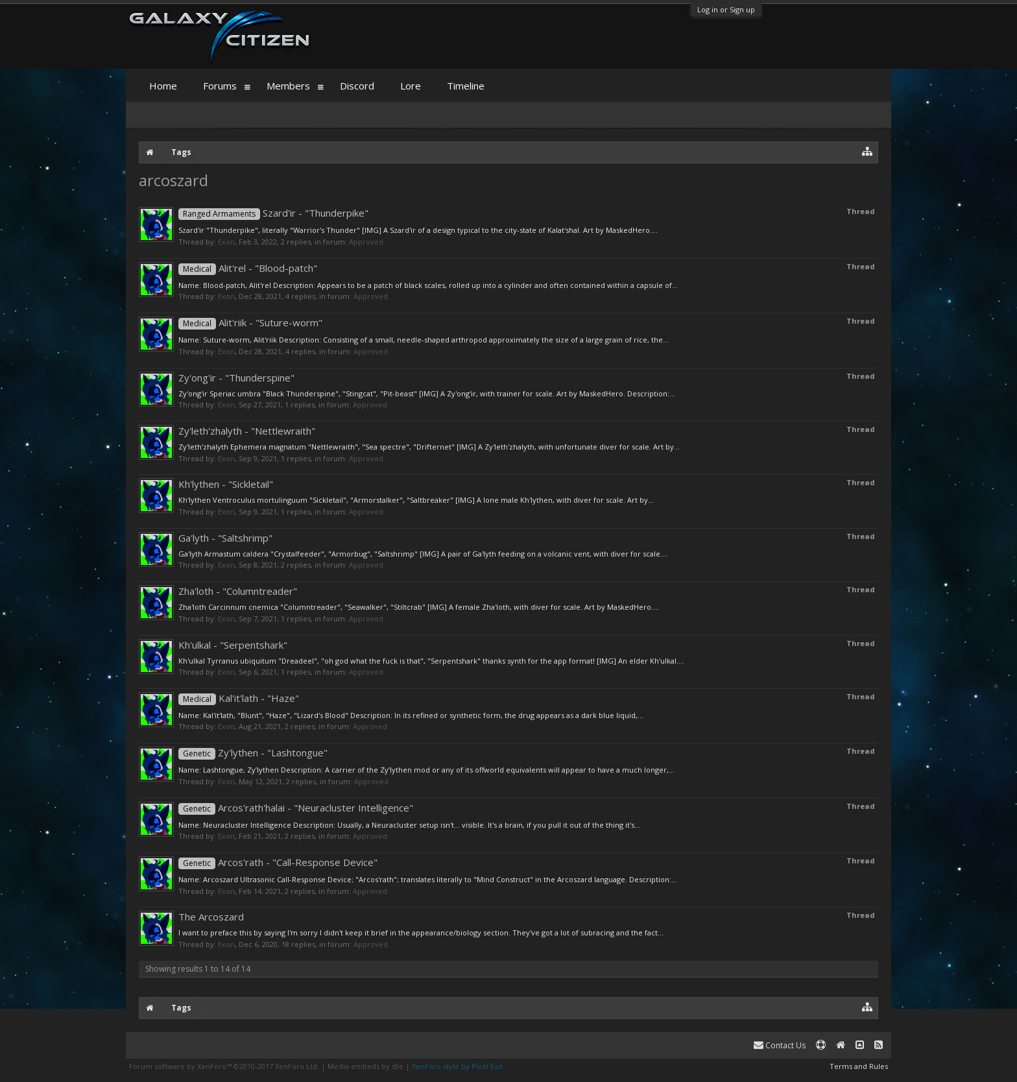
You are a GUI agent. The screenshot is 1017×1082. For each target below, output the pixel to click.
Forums (220, 85)
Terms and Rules (859, 1066)
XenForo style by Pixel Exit (457, 1066)
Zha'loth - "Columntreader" (237, 590)
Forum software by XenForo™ (224, 1066)
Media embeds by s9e (365, 1066)
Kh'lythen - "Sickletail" (225, 483)
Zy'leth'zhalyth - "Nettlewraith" (246, 430)
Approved (366, 241)
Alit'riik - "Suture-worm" (250, 322)
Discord (357, 85)
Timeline (466, 85)
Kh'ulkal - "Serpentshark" (232, 644)
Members (288, 85)
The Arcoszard (211, 916)
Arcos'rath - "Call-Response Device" (277, 862)
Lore (410, 85)
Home (163, 85)
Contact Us (780, 1045)
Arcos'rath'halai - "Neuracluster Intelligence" (295, 807)
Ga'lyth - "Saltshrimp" (225, 537)
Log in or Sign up (726, 9)
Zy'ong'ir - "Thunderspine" (236, 377)
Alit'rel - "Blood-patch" (247, 267)
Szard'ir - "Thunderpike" (273, 212)
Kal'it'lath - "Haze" (238, 697)
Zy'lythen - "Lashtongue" (253, 752)
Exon (226, 241)
